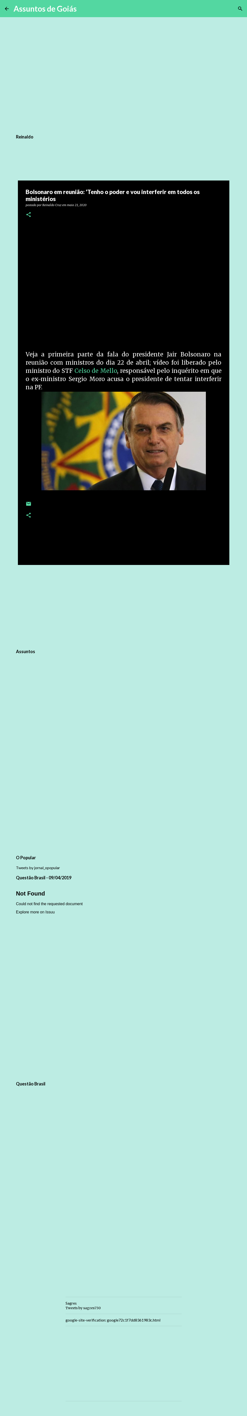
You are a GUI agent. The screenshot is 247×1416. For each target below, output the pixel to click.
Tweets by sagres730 (83, 1308)
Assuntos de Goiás (45, 8)
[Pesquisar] (83, 8)
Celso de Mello (96, 371)
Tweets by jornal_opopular (38, 867)
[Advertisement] (123, 606)
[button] (28, 215)
